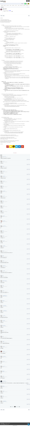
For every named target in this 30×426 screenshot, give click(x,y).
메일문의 (9, 421)
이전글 (1, 15)
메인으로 (28, 421)
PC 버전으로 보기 (15, 425)
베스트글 (27, 5)
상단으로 (28, 422)
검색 (26, 0)
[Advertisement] (15, 148)
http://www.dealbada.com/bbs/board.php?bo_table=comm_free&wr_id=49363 (14, 132)
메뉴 (28, 0)
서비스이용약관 (6, 421)
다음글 (3, 15)
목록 (28, 15)
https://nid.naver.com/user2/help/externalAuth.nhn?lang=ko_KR (12, 106)
